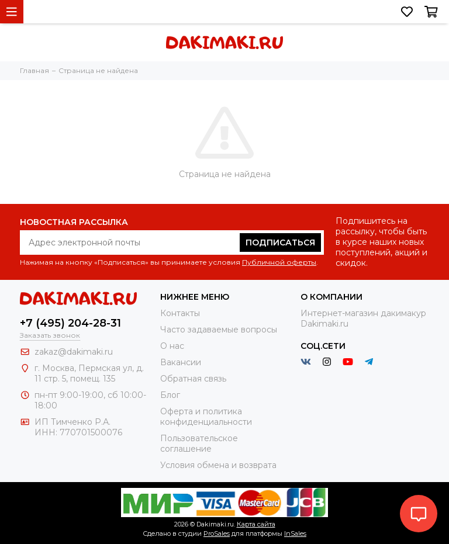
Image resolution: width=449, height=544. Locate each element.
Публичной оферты (279, 262)
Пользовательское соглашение (199, 443)
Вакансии (180, 362)
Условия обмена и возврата (218, 465)
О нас (172, 346)
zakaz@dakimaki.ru (73, 352)
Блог (170, 395)
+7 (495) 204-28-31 (70, 323)
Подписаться (280, 242)
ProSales (216, 533)
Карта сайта (256, 524)
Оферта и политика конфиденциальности (206, 416)
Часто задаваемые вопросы (218, 329)
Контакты (180, 313)
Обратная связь (193, 378)
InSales (295, 533)
